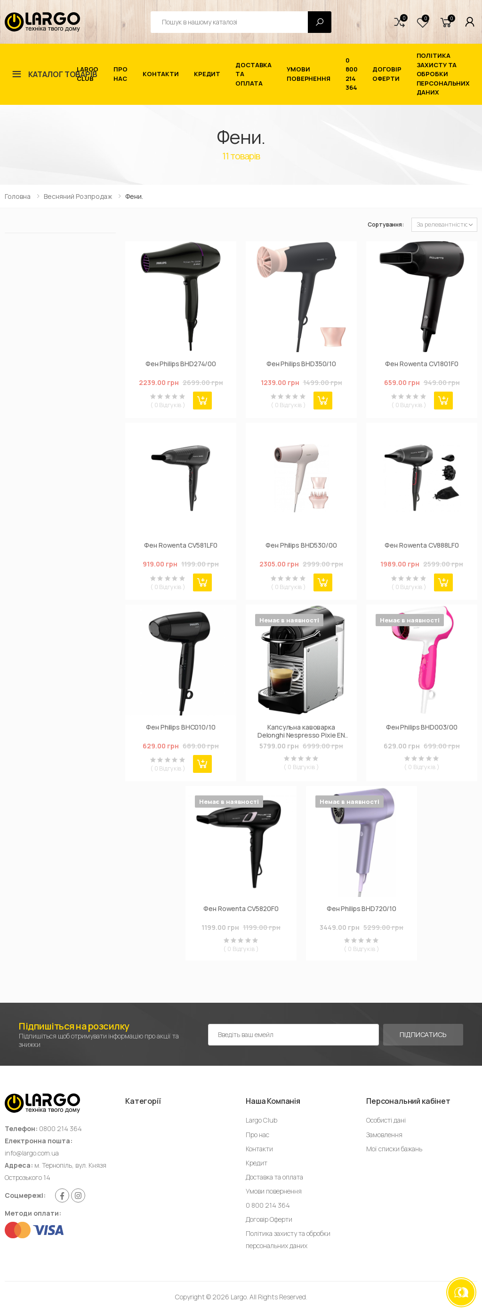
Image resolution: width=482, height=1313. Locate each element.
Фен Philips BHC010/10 (180, 727)
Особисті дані (386, 1120)
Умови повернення (308, 74)
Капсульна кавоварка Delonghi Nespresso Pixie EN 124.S (301, 731)
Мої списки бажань (394, 1148)
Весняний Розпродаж (78, 196)
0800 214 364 (60, 1128)
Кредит (207, 74)
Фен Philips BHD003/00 (422, 727)
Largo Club (87, 74)
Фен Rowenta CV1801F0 (421, 364)
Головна (18, 196)
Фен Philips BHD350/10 (301, 364)
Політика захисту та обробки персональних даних (443, 73)
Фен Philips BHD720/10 (361, 908)
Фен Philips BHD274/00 (180, 364)
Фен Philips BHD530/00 (301, 545)
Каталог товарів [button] (62, 74)
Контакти (161, 74)
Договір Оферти (386, 74)
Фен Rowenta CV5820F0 (240, 908)
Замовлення (384, 1134)
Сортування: (386, 224)
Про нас (120, 74)
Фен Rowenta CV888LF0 (421, 545)
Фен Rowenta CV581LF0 (180, 545)
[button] (400, 22)
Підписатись (423, 1034)
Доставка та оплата (253, 74)
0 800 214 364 (351, 74)
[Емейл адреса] (293, 1035)
